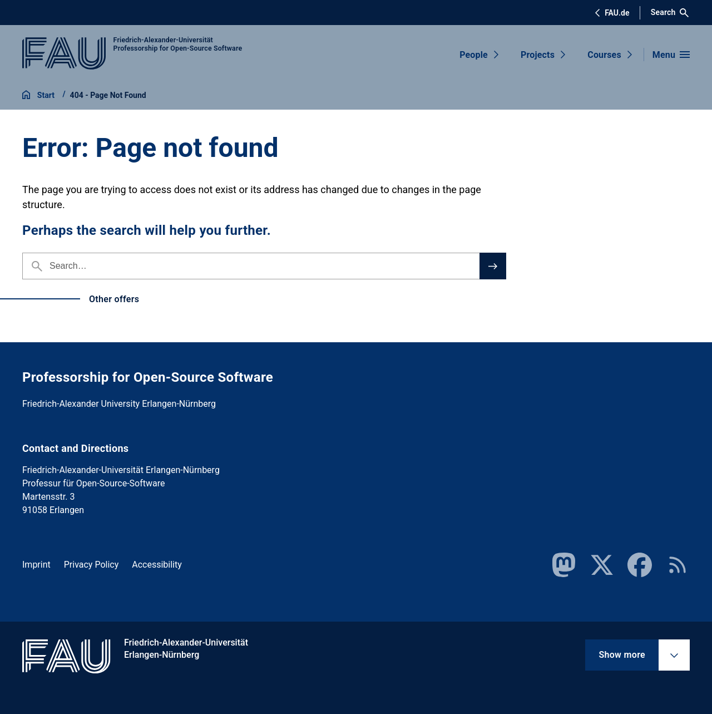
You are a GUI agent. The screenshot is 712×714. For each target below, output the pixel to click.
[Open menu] (671, 54)
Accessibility (157, 564)
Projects (538, 55)
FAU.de (612, 12)
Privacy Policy (91, 564)
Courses (604, 55)
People (473, 55)
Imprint (36, 564)
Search (670, 12)
